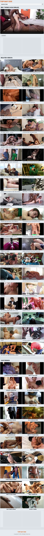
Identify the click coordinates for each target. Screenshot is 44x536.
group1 (4, 35)
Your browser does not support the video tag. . (22, 21)
